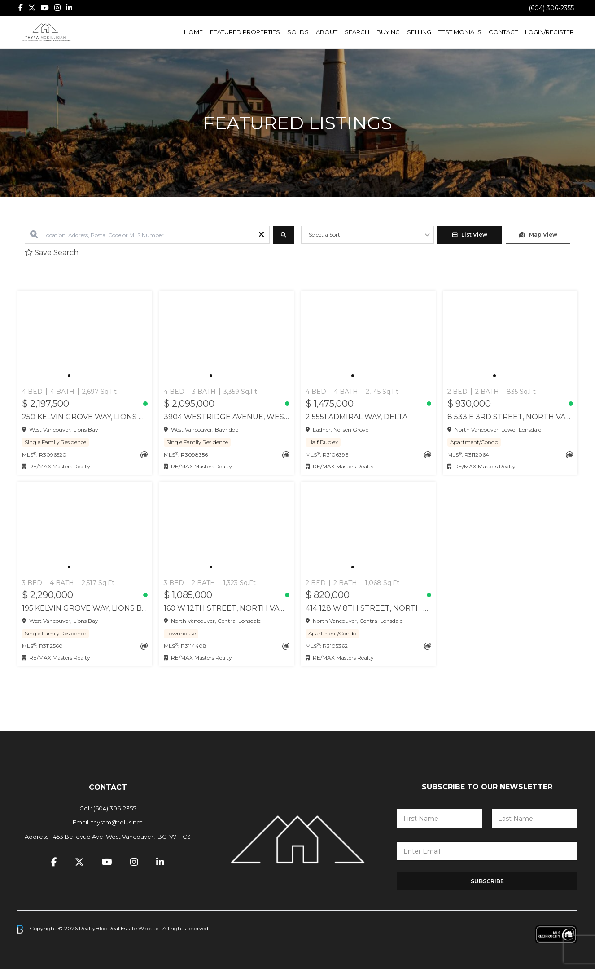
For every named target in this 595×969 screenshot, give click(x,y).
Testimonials (459, 31)
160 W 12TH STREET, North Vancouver (226, 608)
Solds (298, 31)
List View (469, 234)
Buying (388, 31)
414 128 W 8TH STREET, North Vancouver (368, 608)
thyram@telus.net (117, 822)
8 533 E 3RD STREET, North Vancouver (510, 417)
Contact (503, 31)
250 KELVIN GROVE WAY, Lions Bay (85, 417)
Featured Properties (245, 31)
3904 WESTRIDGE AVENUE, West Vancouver (226, 417)
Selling (419, 31)
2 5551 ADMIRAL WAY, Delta (356, 417)
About (326, 31)
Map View (538, 234)
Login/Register (549, 31)
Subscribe (487, 881)
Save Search (52, 252)
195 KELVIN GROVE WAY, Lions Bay (85, 608)
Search (357, 31)
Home (193, 31)
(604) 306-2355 (551, 8)
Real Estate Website (134, 928)
